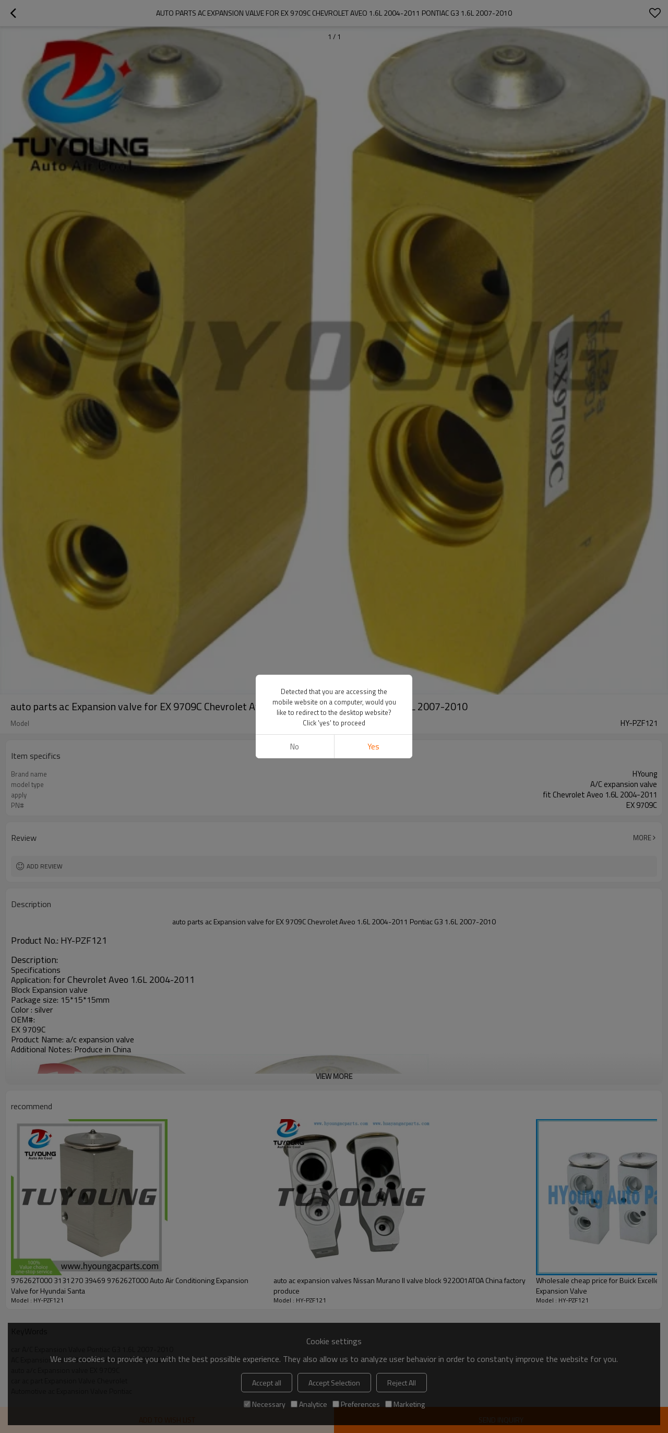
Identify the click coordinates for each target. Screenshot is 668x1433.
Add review (45, 866)
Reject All (401, 1382)
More (642, 837)
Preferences (356, 1404)
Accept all (266, 1382)
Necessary (264, 1404)
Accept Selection (334, 1382)
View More (334, 1076)
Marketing (405, 1404)
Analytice (309, 1404)
